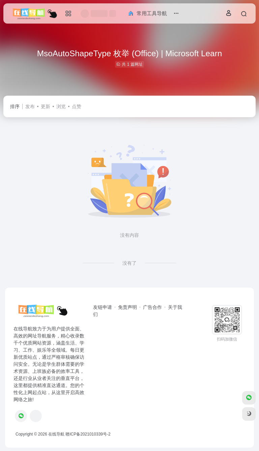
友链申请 (102, 307)
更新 (45, 106)
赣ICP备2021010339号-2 (87, 434)
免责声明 (127, 307)
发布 (30, 106)
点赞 (76, 106)
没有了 (129, 263)
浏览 (61, 106)
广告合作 (152, 307)
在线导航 (56, 434)
